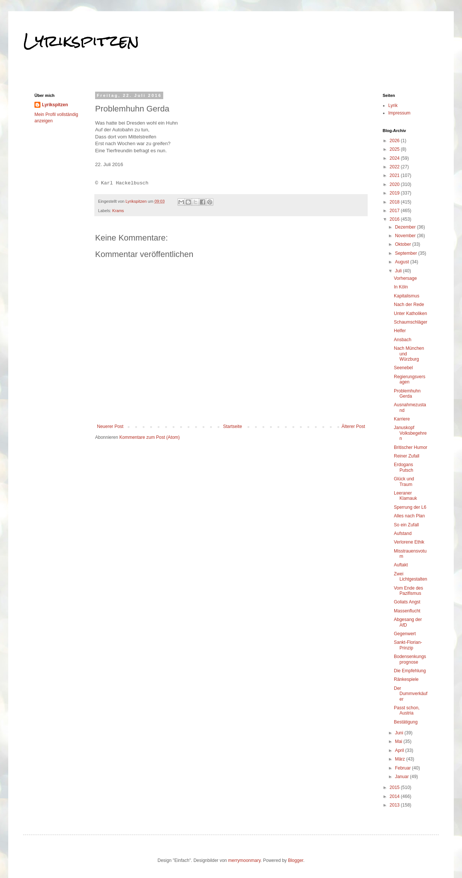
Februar (403, 768)
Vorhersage (405, 278)
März (400, 759)
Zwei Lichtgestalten (410, 576)
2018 (395, 202)
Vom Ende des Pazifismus (408, 590)
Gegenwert (405, 633)
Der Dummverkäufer (411, 694)
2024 (395, 158)
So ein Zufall (406, 524)
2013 (395, 805)
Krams (118, 210)
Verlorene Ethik (409, 542)
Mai (399, 741)
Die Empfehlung (410, 670)
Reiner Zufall (406, 456)
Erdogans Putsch (403, 467)
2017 (395, 210)
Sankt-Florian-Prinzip (408, 645)
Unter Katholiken (410, 313)
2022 (395, 166)
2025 (395, 149)
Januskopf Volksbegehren (410, 433)
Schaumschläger (410, 322)
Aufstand (402, 533)
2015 (395, 787)
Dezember (406, 227)
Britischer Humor (410, 447)
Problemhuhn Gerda (407, 393)
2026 (395, 140)
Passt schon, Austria (407, 710)
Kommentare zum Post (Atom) (149, 437)
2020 (395, 184)
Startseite (232, 426)
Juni (399, 732)
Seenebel (403, 367)
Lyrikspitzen (81, 40)
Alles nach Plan (409, 515)
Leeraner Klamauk (405, 495)
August (402, 261)
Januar (402, 776)
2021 (395, 175)
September (406, 253)
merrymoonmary (244, 860)
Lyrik (393, 105)
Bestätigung (405, 722)
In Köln (401, 287)
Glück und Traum (404, 481)
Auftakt (401, 565)
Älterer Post (353, 426)
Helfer (400, 330)
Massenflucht (407, 611)
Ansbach (402, 339)
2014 (395, 796)
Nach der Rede (409, 304)
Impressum (399, 113)
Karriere (402, 419)
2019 (395, 193)
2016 (395, 219)
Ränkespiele (406, 679)
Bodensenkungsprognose (410, 659)
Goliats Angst (407, 602)
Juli (399, 270)
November (406, 235)
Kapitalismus (406, 296)
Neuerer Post (110, 426)
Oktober (403, 244)
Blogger (295, 860)
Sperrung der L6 (410, 507)
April (400, 750)
